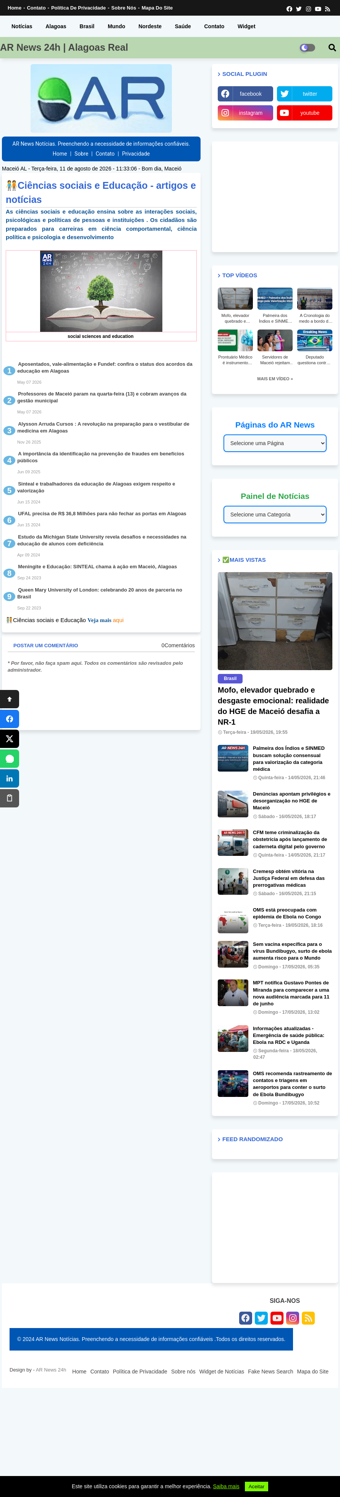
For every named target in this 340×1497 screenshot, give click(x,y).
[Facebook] (9, 719)
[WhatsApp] (9, 758)
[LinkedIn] (9, 778)
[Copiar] (9, 798)
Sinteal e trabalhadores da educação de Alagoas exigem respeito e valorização (96, 487)
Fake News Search (270, 1371)
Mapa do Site (157, 8)
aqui (118, 620)
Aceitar (256, 1486)
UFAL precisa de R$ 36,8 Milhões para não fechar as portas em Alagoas (102, 513)
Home (14, 8)
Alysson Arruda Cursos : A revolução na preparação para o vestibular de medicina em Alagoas (103, 427)
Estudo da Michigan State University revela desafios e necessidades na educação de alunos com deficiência (101, 540)
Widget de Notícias (221, 1371)
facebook (251, 94)
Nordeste (150, 26)
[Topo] (9, 699)
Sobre (81, 154)
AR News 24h (51, 1370)
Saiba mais (226, 1486)
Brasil (86, 26)
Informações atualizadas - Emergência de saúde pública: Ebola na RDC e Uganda (288, 1035)
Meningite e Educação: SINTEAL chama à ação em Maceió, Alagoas (97, 566)
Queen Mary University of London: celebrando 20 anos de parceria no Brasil (99, 593)
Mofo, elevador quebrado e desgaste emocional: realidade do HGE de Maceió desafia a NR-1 (273, 706)
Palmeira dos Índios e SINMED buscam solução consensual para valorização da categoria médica (289, 758)
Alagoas (55, 26)
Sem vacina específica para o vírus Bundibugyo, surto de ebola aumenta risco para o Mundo (292, 951)
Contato (36, 8)
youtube (310, 113)
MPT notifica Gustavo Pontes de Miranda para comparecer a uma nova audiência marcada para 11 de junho (291, 993)
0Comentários (178, 645)
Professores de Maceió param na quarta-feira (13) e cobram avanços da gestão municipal (101, 397)
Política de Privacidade (78, 8)
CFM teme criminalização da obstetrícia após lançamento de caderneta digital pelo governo (290, 839)
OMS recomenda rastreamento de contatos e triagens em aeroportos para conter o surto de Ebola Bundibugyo (292, 1084)
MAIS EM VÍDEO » (275, 378)
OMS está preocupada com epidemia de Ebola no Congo (287, 913)
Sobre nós (123, 8)
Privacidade (136, 154)
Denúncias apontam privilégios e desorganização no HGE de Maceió (291, 800)
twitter (310, 94)
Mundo (116, 26)
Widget (247, 26)
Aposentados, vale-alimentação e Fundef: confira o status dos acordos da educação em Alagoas (105, 367)
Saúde (183, 26)
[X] (9, 739)
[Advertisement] (275, 196)
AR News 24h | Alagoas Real (64, 47)
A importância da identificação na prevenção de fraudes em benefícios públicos (100, 457)
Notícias (21, 26)
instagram (250, 113)
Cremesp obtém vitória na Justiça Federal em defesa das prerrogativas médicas (289, 878)
